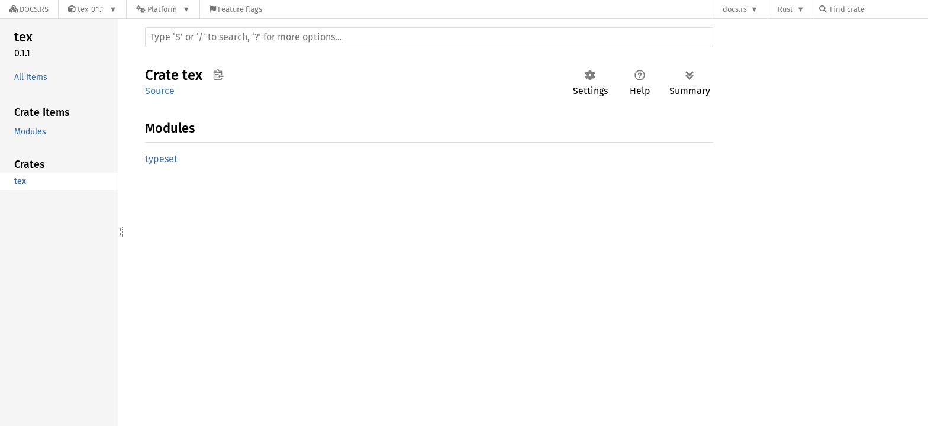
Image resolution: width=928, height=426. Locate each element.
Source (160, 90)
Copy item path (218, 74)
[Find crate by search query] (878, 9)
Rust (785, 9)
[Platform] (163, 9)
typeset (161, 158)
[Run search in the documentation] (429, 37)
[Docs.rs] (29, 9)
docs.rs (735, 9)
